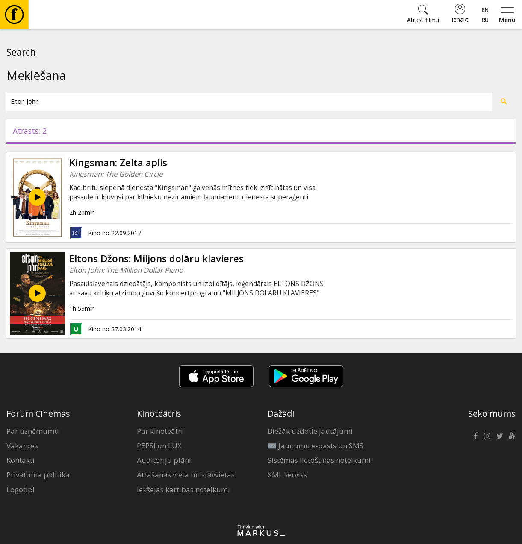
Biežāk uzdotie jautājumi (310, 431)
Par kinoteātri (160, 431)
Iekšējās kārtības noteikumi (183, 489)
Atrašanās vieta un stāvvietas (186, 475)
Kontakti (20, 460)
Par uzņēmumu (32, 431)
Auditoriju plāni (164, 460)
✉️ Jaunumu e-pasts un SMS (315, 445)
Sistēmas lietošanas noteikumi (319, 460)
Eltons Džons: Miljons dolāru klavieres (156, 258)
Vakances (22, 445)
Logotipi (20, 489)
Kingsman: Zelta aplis (118, 162)
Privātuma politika (38, 475)
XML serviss (287, 475)
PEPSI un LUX (159, 445)
